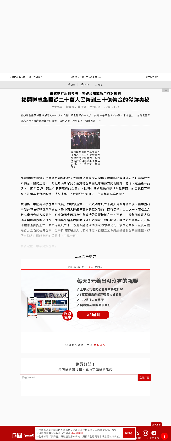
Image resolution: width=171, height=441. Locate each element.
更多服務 (156, 424)
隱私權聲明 (77, 433)
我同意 (128, 433)
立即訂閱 (144, 377)
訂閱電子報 (153, 437)
